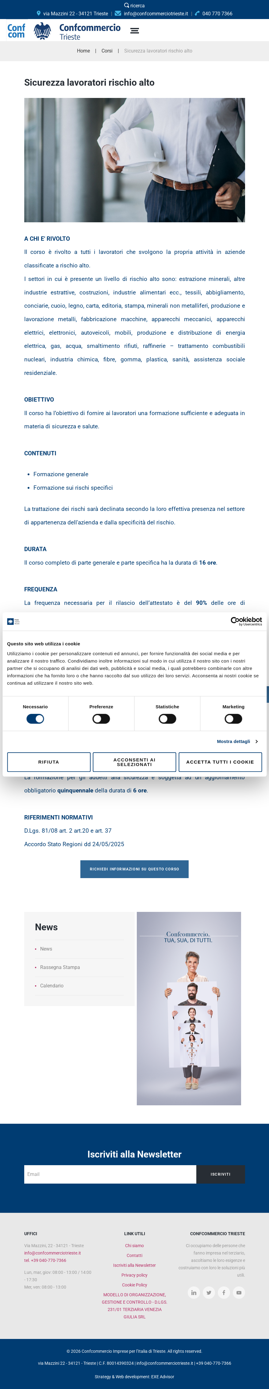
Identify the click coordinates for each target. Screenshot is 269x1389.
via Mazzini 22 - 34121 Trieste (72, 14)
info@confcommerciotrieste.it (52, 1253)
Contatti (134, 1255)
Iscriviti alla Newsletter (134, 1265)
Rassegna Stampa (60, 967)
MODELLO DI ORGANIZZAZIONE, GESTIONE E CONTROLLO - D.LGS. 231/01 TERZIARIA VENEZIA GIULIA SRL (134, 1305)
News (46, 949)
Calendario (51, 986)
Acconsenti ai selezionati (134, 762)
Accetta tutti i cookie (220, 762)
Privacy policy (134, 1275)
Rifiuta (49, 762)
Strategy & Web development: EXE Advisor (134, 1376)
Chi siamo (134, 1245)
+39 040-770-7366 (213, 1363)
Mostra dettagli (233, 741)
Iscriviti (220, 1174)
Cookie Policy (134, 1284)
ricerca (134, 6)
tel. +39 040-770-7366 (45, 1260)
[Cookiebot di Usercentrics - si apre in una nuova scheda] (235, 621)
